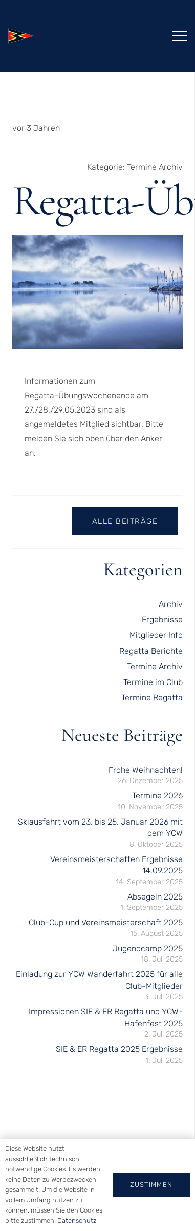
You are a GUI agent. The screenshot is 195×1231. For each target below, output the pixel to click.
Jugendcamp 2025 (148, 948)
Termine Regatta (152, 697)
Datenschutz (76, 1220)
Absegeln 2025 (155, 897)
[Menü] (179, 36)
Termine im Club (153, 682)
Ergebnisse (162, 619)
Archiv (171, 604)
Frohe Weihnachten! (146, 770)
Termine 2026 (157, 795)
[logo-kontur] (21, 36)
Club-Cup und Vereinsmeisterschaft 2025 (106, 922)
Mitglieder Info (156, 635)
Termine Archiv (155, 167)
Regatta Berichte (151, 651)
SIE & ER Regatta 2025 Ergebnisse (119, 1049)
